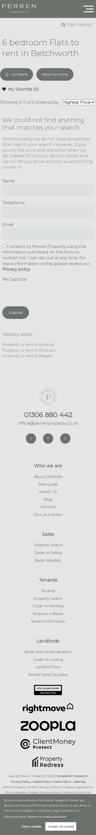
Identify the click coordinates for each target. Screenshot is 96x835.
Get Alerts (17, 74)
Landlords (48, 641)
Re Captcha (14, 279)
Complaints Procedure (72, 776)
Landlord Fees (48, 667)
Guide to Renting (48, 606)
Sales (48, 534)
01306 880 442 (48, 415)
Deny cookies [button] (31, 826)
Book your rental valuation (48, 652)
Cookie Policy (41, 782)
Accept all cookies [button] (61, 826)
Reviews (48, 507)
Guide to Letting (48, 659)
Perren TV (48, 491)
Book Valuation (48, 560)
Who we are (48, 466)
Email (8, 224)
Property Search (48, 545)
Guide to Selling (48, 552)
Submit (16, 312)
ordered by (47, 102)
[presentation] (41, 292)
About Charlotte (48, 476)
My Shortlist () (20, 89)
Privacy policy (16, 269)
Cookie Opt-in (62, 782)
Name (8, 181)
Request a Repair (48, 613)
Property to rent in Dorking (28, 344)
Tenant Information (48, 621)
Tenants (48, 580)
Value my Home (55, 74)
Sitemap (79, 782)
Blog (48, 499)
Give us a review (48, 514)
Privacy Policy (20, 782)
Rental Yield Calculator (48, 674)
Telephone (13, 202)
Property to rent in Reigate (27, 356)
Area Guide (48, 484)
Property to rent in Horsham (29, 350)
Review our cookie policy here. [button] (47, 816)
